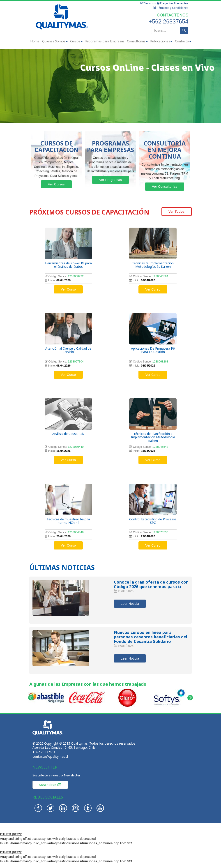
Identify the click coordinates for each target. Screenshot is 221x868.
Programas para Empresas (104, 41)
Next (190, 697)
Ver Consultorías (164, 186)
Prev (30, 697)
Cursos (76, 41)
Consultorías (137, 41)
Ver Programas (110, 180)
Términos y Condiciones (171, 8)
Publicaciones (161, 41)
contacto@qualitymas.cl (50, 756)
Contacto (183, 41)
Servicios (148, 3)
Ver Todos (176, 211)
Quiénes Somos (55, 41)
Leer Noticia (130, 603)
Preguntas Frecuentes (172, 3)
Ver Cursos (56, 184)
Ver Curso (68, 289)
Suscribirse (50, 785)
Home (34, 41)
